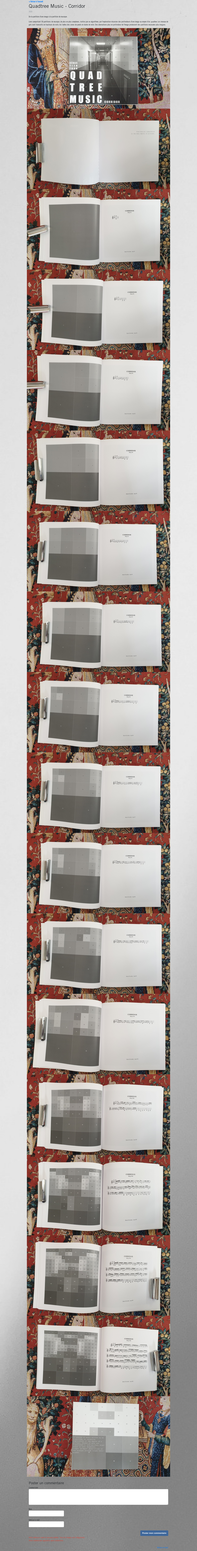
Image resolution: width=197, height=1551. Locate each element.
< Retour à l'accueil (36, 1)
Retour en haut (162, 1547)
